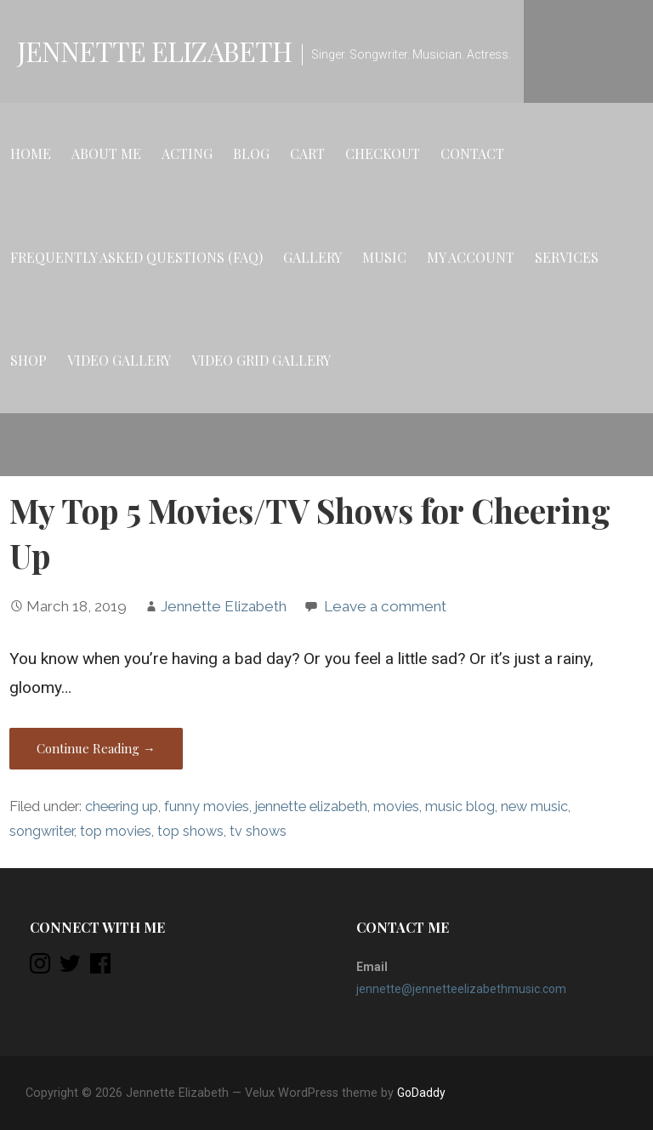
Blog (251, 153)
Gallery (312, 257)
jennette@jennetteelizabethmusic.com (461, 989)
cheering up (121, 806)
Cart (307, 153)
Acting (187, 153)
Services (567, 257)
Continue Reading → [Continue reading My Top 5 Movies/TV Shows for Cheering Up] (96, 748)
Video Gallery (119, 360)
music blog (460, 806)
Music (384, 257)
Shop (28, 360)
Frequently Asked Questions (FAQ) (136, 257)
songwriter (41, 831)
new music (534, 806)
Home (30, 153)
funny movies (206, 806)
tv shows (258, 831)
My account (470, 257)
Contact (472, 153)
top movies (115, 831)
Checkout (382, 153)
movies (396, 806)
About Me (106, 153)
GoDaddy (421, 1092)
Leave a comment (385, 606)
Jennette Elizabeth (154, 50)
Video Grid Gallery (261, 360)
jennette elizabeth (311, 806)
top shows (190, 831)
